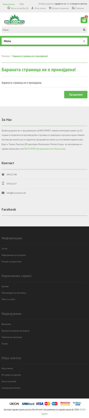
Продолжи (76, 94)
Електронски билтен (11, 388)
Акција (5, 343)
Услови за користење (11, 261)
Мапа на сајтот (8, 299)
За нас (5, 248)
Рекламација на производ (14, 293)
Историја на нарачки (11, 375)
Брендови (6, 324)
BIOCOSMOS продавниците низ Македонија (45, 148)
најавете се (60, 3)
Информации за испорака (14, 255)
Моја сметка (40, 8)
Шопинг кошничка (60, 8)
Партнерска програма (12, 337)
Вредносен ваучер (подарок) (15, 330)
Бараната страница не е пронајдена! (30, 56)
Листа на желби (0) (19, 8)
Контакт (5, 286)
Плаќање (80, 8)
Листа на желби (9, 381)
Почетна (5, 56)
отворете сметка (78, 3)
